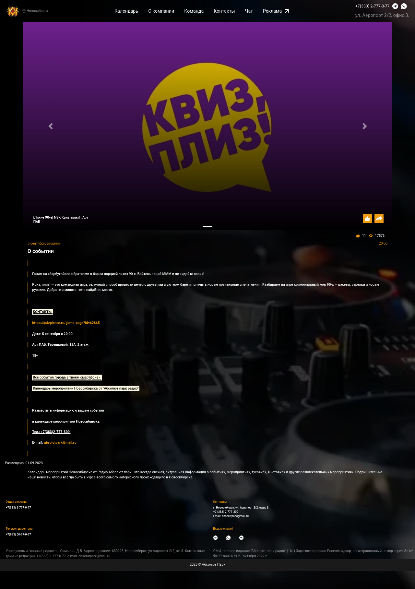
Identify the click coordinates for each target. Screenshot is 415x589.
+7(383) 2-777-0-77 (372, 6)
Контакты (224, 11)
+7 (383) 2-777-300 (225, 511)
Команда (194, 11)
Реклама (276, 11)
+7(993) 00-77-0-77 (18, 534)
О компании (161, 11)
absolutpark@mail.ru (235, 516)
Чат (249, 11)
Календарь (126, 11)
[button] (50, 126)
